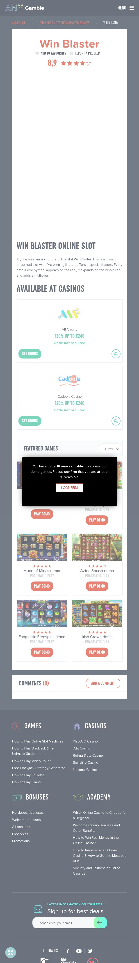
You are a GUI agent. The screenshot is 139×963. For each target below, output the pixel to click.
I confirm (69, 487)
